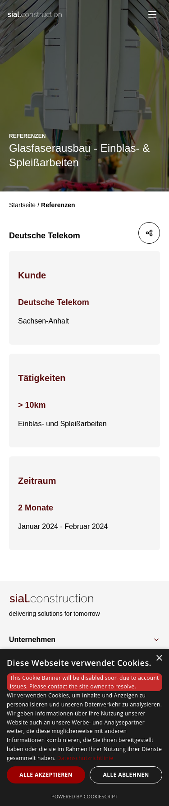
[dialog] (84, 727)
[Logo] (37, 14)
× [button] (158, 658)
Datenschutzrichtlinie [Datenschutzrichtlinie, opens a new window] (85, 758)
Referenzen (58, 205)
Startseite (22, 205)
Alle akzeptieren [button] (46, 775)
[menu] (152, 14)
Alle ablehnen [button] (126, 775)
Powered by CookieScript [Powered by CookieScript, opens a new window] (84, 796)
